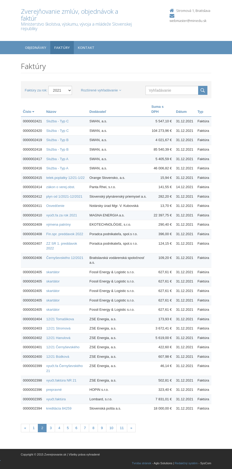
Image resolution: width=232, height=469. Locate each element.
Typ (200, 112)
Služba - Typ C (57, 121)
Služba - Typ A (57, 159)
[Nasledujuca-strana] (131, 428)
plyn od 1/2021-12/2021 (64, 196)
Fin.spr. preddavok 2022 (64, 234)
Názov (51, 112)
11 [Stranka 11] (122, 428)
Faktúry (62, 47)
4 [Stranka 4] (59, 428)
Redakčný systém (186, 463)
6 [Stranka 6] (76, 428)
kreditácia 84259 (58, 408)
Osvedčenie (55, 206)
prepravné (54, 390)
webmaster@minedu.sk (188, 20)
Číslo (28, 112)
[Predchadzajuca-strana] (25, 428)
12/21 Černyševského (63, 347)
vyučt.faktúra (56, 399)
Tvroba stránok (141, 463)
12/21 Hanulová (58, 338)
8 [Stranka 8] (93, 428)
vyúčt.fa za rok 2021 (61, 215)
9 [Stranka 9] (102, 428)
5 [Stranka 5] (68, 428)
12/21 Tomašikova (60, 319)
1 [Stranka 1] (34, 428)
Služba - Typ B (57, 140)
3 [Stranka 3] (51, 428)
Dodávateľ (97, 112)
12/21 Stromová (58, 328)
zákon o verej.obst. (60, 187)
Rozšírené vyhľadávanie (101, 90)
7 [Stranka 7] (85, 428)
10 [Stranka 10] (111, 428)
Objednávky (35, 47)
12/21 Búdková (57, 357)
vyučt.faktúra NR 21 (61, 380)
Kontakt (86, 47)
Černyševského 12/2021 (64, 258)
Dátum (181, 112)
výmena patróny (58, 224)
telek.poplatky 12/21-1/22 (65, 178)
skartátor (53, 272)
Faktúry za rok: (36, 90)
